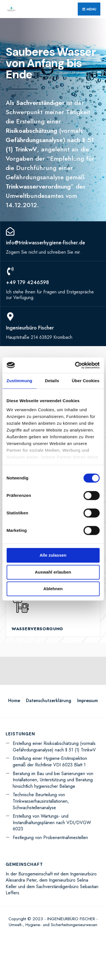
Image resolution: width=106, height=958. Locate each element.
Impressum (87, 700)
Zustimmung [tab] (19, 380)
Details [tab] (52, 380)
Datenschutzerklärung (48, 700)
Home (14, 700)
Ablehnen (52, 588)
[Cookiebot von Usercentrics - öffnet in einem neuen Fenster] (75, 365)
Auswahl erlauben (53, 572)
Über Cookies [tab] (85, 380)
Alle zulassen (53, 555)
